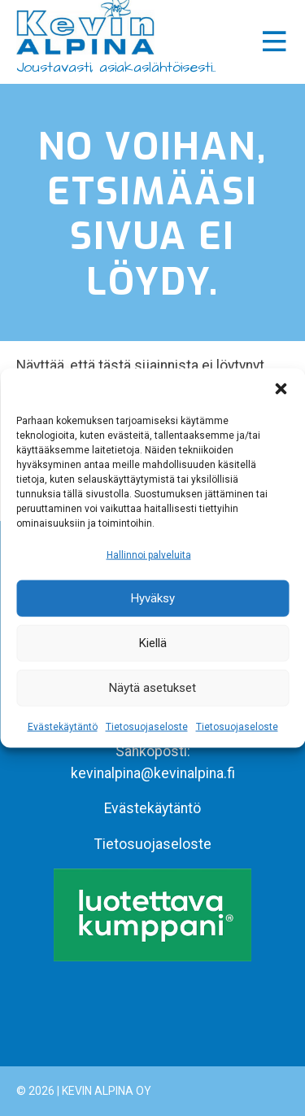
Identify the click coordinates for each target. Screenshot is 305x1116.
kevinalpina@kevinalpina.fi (153, 773)
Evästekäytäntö (63, 727)
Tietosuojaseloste (147, 727)
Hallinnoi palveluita (149, 554)
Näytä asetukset (152, 688)
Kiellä (153, 643)
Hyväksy (153, 598)
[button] (280, 388)
